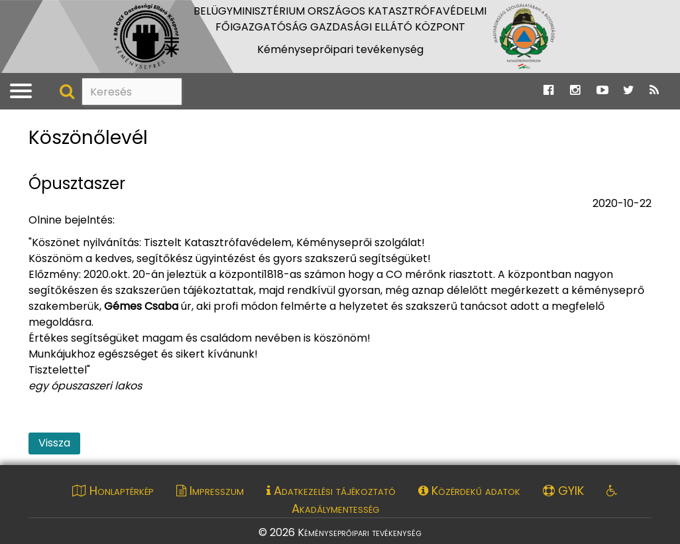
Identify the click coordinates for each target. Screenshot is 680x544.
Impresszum (210, 490)
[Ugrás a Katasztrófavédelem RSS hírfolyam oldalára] (654, 90)
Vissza (54, 442)
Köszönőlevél (88, 138)
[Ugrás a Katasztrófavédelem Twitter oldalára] (628, 90)
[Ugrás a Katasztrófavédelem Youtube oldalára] (602, 90)
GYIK (563, 490)
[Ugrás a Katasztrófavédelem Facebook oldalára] (548, 90)
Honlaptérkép (113, 490)
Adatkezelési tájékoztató (331, 490)
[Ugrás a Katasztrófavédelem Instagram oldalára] (575, 90)
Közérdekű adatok (469, 490)
